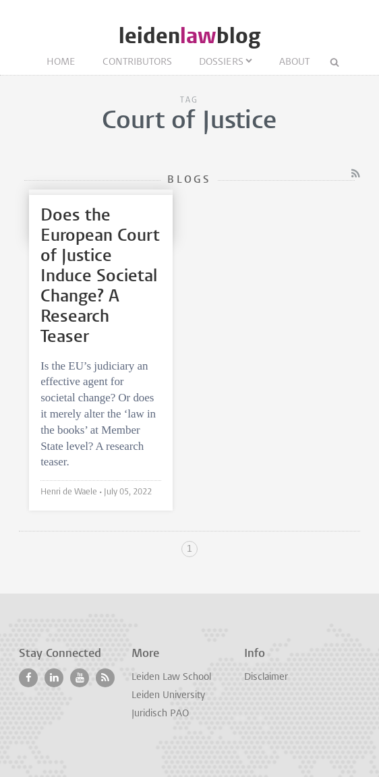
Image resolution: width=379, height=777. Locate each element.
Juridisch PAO (160, 714)
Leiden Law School (171, 677)
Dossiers (221, 62)
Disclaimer (266, 677)
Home (61, 62)
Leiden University (168, 696)
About (294, 62)
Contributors (137, 62)
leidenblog (189, 36)
